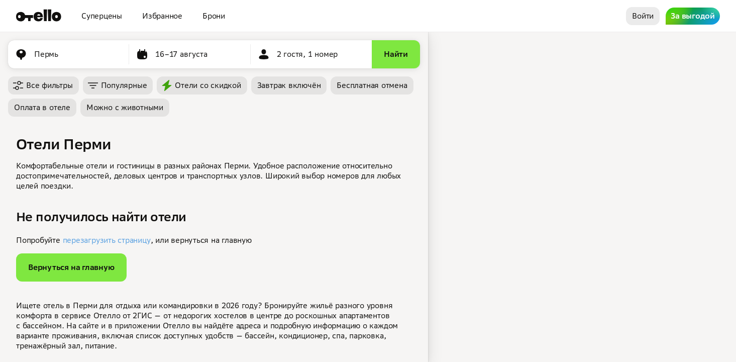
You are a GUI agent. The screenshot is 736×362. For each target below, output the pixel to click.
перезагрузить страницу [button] (107, 240)
